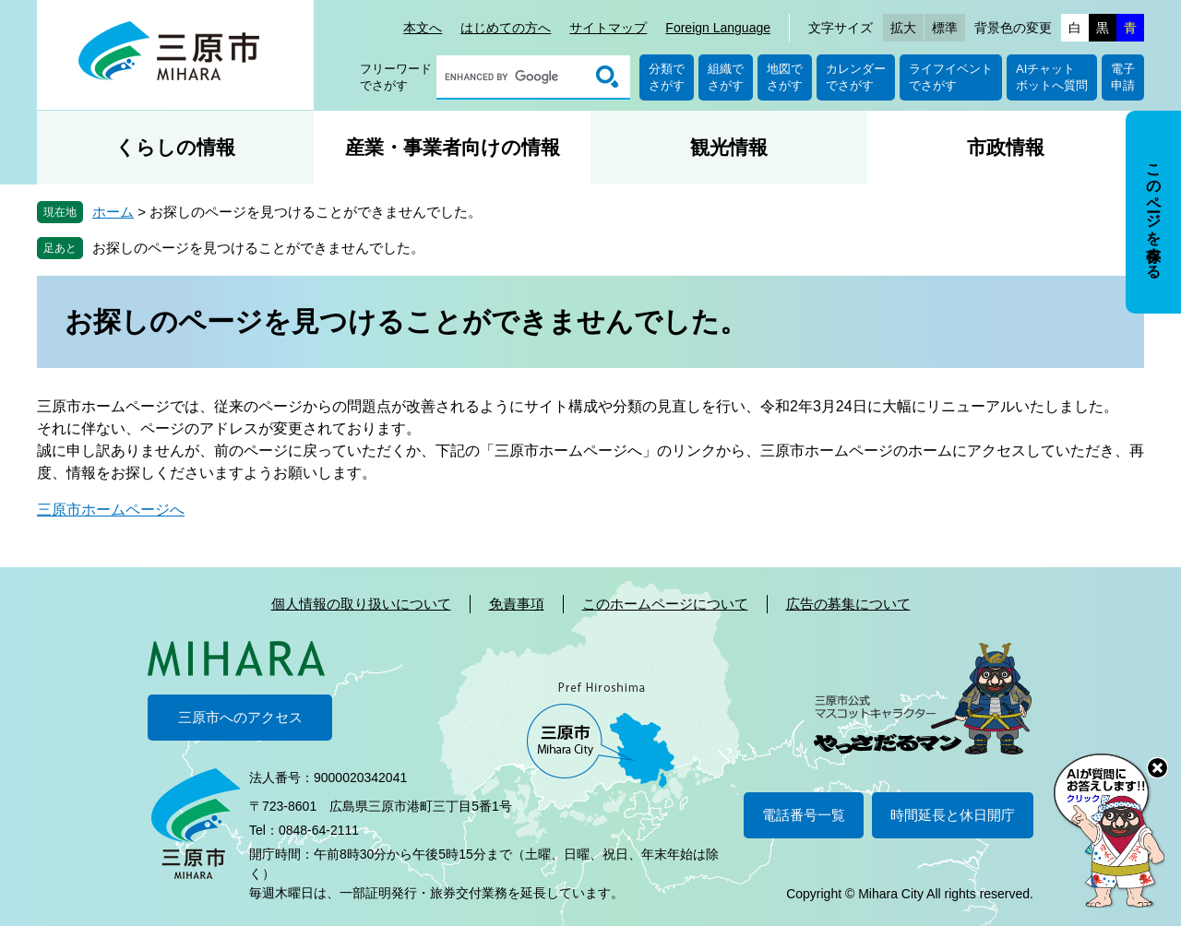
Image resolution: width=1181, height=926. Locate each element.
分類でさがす (667, 77)
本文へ (422, 27)
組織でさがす (726, 77)
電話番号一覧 (803, 815)
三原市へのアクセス (240, 717)
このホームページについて (665, 603)
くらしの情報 (175, 147)
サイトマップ (608, 27)
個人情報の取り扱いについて (361, 603)
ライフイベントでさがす (951, 77)
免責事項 (516, 603)
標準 (945, 27)
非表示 (1170, 112)
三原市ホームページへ (111, 509)
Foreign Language (717, 27)
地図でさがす (785, 77)
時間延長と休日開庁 (952, 815)
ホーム (113, 212)
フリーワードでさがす (396, 77)
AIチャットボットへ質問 (1052, 77)
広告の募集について (848, 603)
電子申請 (1123, 77)
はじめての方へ (505, 27)
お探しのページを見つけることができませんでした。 (258, 247)
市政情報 (1005, 147)
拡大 (903, 27)
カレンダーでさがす (856, 77)
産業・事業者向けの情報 (452, 147)
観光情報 (729, 147)
